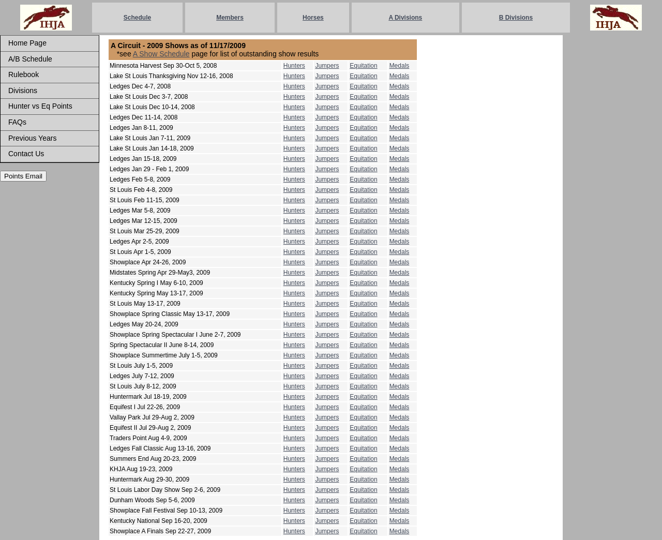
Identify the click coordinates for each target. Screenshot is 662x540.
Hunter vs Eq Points (40, 106)
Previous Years (32, 138)
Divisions (22, 90)
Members (230, 17)
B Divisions (516, 17)
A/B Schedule (30, 59)
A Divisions (405, 17)
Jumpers (327, 65)
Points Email (23, 176)
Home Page (27, 43)
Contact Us (26, 153)
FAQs (17, 122)
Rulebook (23, 74)
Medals (399, 65)
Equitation (363, 65)
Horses (313, 17)
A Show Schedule (161, 54)
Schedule (137, 17)
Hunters (294, 65)
